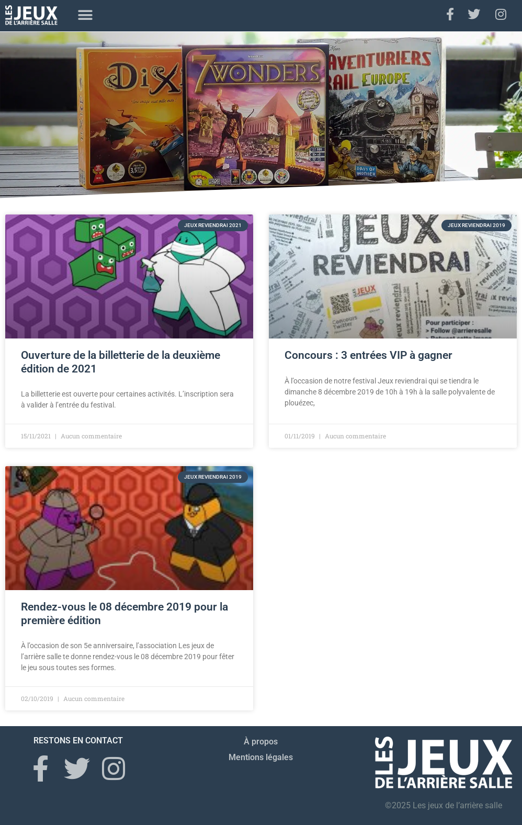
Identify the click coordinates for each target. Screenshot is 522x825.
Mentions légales (261, 757)
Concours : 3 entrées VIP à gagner (368, 355)
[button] (85, 15)
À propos (261, 742)
